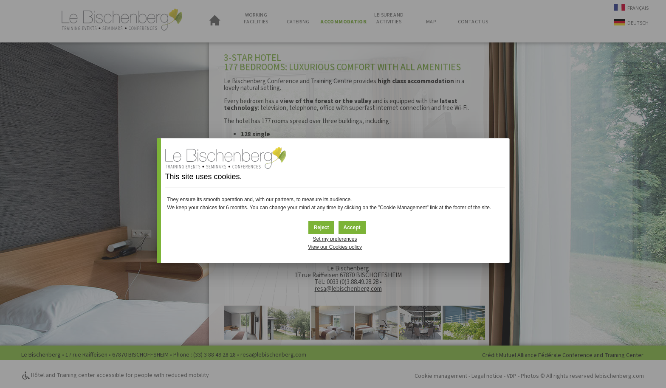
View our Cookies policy (335, 247)
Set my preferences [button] (335, 239)
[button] (352, 227)
